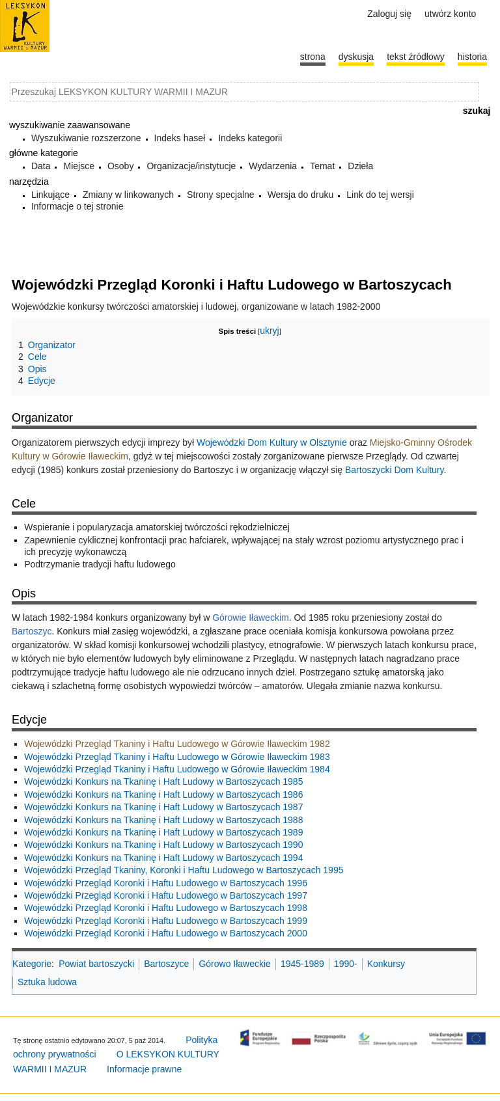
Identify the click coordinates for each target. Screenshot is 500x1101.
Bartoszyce (166, 963)
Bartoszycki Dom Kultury (394, 470)
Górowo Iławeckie (235, 963)
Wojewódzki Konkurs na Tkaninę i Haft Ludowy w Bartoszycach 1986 (163, 794)
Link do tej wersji (380, 194)
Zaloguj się (389, 13)
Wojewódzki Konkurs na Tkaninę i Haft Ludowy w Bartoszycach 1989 (163, 832)
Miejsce (78, 166)
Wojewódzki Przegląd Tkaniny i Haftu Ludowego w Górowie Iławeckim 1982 (177, 744)
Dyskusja (356, 56)
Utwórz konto (450, 13)
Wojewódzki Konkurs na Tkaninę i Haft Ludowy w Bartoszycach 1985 (163, 781)
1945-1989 (302, 963)
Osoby (120, 166)
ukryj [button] (269, 330)
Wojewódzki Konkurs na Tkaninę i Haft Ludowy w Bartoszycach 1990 (163, 844)
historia (472, 56)
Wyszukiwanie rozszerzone (86, 138)
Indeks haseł (180, 138)
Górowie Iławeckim (250, 617)
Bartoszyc (31, 631)
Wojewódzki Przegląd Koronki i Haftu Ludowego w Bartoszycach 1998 (165, 908)
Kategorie (31, 963)
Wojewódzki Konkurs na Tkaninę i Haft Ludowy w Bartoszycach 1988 (163, 820)
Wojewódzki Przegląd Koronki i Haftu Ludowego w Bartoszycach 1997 (165, 895)
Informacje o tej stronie (77, 206)
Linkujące (50, 194)
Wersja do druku (301, 194)
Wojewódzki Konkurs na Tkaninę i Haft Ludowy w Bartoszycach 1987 (163, 807)
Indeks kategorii (250, 138)
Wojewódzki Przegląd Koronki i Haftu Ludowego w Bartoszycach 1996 (165, 883)
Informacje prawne (144, 1069)
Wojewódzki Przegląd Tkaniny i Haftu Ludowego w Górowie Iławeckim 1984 (177, 769)
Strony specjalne (221, 194)
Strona (313, 56)
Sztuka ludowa (47, 982)
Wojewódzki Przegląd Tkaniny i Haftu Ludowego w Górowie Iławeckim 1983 (177, 757)
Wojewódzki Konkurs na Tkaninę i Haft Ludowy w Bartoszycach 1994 (163, 857)
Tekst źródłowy (416, 56)
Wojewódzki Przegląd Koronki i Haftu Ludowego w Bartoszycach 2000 (165, 933)
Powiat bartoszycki (96, 963)
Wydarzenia (273, 166)
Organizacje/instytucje (191, 166)
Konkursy (386, 963)
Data (41, 166)
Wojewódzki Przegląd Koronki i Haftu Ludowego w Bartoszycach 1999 (165, 921)
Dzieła (360, 166)
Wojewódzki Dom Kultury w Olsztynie (272, 442)
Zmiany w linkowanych (128, 194)
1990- (345, 963)
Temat (322, 166)
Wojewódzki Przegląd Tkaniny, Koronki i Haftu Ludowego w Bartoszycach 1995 (183, 870)
